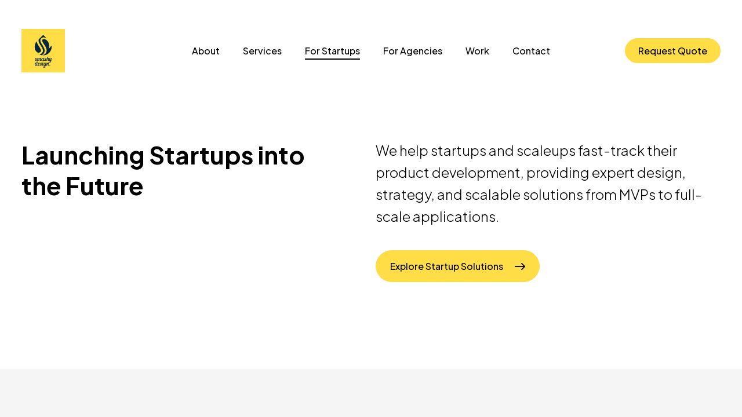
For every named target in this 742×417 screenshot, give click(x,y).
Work (477, 51)
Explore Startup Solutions (446, 266)
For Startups (332, 51)
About (206, 51)
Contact (531, 51)
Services (262, 51)
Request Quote (672, 51)
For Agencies (412, 51)
